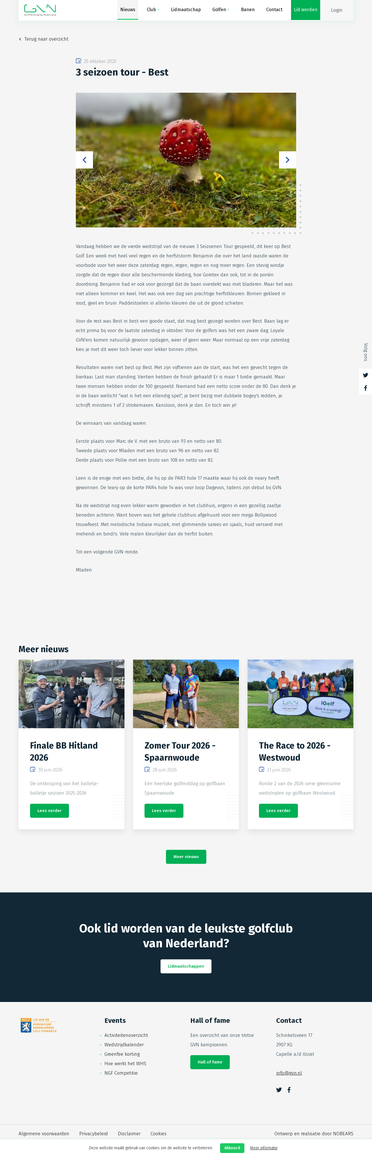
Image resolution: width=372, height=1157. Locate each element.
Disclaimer (129, 1134)
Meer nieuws (186, 856)
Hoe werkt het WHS (125, 1064)
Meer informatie (264, 1148)
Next (287, 159)
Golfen (219, 10)
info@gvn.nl (289, 1073)
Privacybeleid (93, 1134)
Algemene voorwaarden (44, 1134)
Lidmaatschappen (186, 966)
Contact (274, 10)
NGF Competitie (121, 1073)
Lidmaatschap (186, 10)
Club (151, 10)
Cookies (159, 1134)
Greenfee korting (122, 1054)
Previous (84, 159)
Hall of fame (210, 1062)
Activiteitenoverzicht (126, 1035)
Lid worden (305, 10)
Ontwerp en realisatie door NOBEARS (313, 1134)
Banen (248, 10)
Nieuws (127, 10)
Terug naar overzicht (46, 39)
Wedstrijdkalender (124, 1045)
